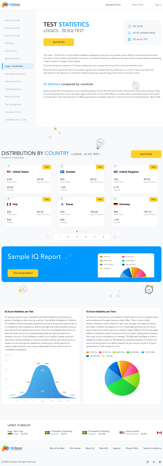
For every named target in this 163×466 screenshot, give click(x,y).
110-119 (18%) (148, 352)
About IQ (103, 448)
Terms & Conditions (152, 448)
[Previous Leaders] (49, 237)
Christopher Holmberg (61, 431)
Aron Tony (18, 431)
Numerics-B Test (12, 28)
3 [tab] (83, 231)
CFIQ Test (9, 43)
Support (117, 448)
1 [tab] (77, 231)
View (47, 167)
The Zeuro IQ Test (13, 112)
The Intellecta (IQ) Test (15, 74)
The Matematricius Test (15, 119)
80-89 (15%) (119, 352)
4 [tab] (86, 231)
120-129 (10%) (93, 356)
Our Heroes (75, 448)
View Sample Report (23, 273)
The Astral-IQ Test (13, 81)
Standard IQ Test (113, 5)
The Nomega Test (13, 89)
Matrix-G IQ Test (12, 97)
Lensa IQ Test (11, 51)
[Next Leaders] (114, 237)
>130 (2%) (107, 356)
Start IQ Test (59, 42)
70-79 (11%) (105, 352)
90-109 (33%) (133, 352)
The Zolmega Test (13, 104)
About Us (90, 448)
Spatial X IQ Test (12, 58)
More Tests (138, 4)
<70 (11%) (91, 352)
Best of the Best (57, 448)
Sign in (158, 5)
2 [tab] (80, 231)
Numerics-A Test (12, 35)
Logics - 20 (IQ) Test (14, 66)
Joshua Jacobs (132, 431)
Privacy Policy (132, 448)
